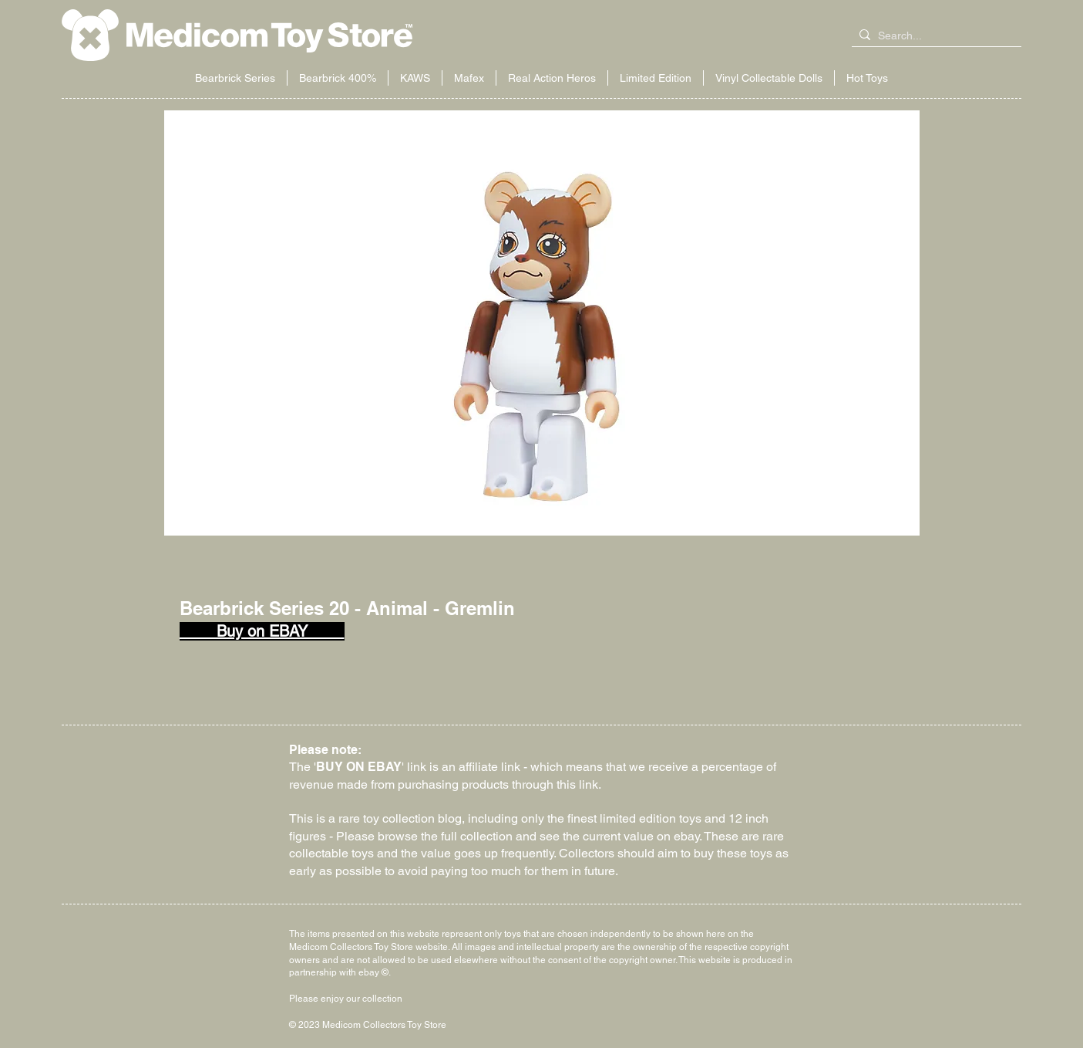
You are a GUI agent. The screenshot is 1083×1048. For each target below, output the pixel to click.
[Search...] (933, 36)
